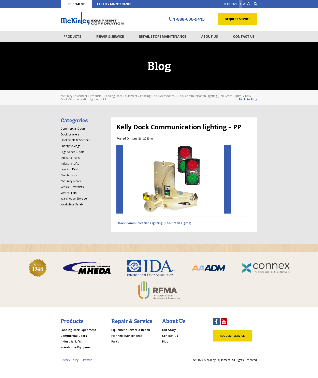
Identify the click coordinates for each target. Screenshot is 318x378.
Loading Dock (70, 169)
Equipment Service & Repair (130, 330)
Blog (165, 341)
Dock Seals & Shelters (75, 140)
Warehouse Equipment (77, 347)
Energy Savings (70, 146)
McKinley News (71, 181)
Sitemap (87, 360)
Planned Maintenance (126, 336)
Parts (115, 341)
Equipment (76, 4)
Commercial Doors (73, 128)
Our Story (169, 330)
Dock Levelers (70, 134)
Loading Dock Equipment (78, 330)
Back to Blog (248, 99)
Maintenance (69, 175)
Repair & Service (110, 36)
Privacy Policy (69, 360)
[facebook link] (216, 322)
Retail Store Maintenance (162, 36)
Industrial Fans (70, 158)
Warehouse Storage (74, 198)
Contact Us (244, 36)
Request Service (237, 19)
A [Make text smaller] (240, 4)
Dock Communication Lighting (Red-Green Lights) (154, 223)
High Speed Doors (73, 152)
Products (72, 36)
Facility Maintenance (114, 4)
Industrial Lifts (70, 163)
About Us (209, 36)
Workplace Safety (72, 204)
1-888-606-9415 (186, 19)
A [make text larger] (248, 3)
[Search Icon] (255, 4)
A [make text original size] (244, 4)
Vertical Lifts (69, 193)
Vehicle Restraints (72, 187)
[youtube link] (224, 322)
